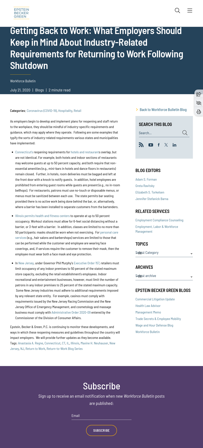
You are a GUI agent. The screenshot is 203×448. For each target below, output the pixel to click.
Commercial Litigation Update (155, 299)
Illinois (19, 216)
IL (68, 343)
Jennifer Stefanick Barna (151, 199)
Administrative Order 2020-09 (71, 312)
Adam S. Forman (146, 179)
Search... (145, 133)
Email (75, 415)
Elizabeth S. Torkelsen (149, 192)
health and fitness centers (52, 216)
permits (30, 216)
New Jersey (26, 263)
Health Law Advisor (148, 305)
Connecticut (52, 343)
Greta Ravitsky (144, 186)
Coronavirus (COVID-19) (42, 110)
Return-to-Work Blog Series (65, 348)
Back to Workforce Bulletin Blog (163, 109)
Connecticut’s (24, 152)
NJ (22, 348)
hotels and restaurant (85, 152)
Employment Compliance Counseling (159, 220)
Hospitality (65, 110)
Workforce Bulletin (147, 332)
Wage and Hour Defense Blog (154, 325)
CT (63, 343)
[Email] (101, 416)
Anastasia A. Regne (30, 343)
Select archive (145, 276)
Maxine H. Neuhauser (94, 343)
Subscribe (101, 430)
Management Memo (148, 312)
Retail (77, 110)
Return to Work (35, 348)
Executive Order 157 (86, 263)
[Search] (177, 10)
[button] (198, 94)
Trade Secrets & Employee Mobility (158, 319)
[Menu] (190, 11)
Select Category (146, 252)
